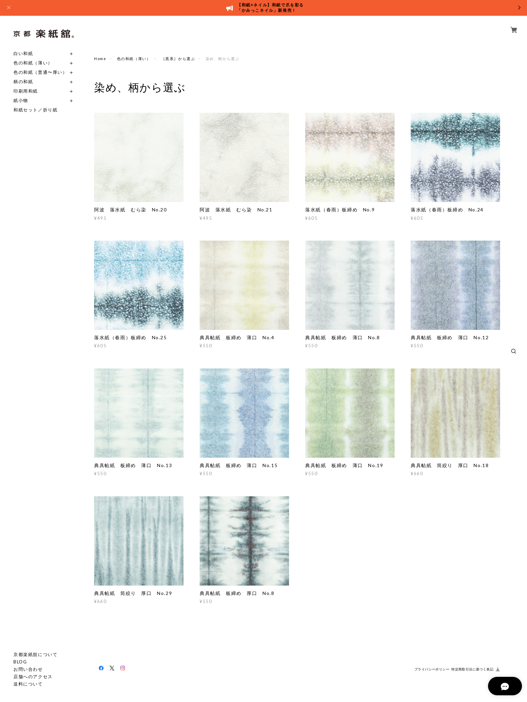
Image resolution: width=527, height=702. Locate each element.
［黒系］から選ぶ (178, 58)
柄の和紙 (23, 82)
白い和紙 (23, 53)
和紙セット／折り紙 (35, 110)
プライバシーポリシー (431, 669)
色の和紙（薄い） (33, 63)
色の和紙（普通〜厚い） (40, 72)
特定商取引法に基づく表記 (472, 669)
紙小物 (20, 100)
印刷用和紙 (25, 91)
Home (100, 58)
